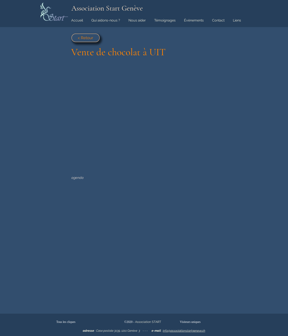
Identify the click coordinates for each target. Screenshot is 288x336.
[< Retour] (85, 38)
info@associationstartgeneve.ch (184, 330)
